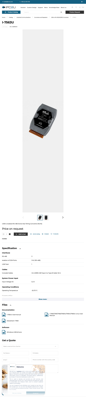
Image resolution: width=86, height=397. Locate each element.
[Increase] (9, 234)
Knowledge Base (54, 7)
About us (63, 7)
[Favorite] (54, 234)
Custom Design (32, 7)
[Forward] (62, 217)
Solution (23, 7)
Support (40, 7)
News (46, 7)
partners (19, 371)
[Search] (61, 12)
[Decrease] (3, 234)
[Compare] (45, 234)
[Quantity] (6, 234)
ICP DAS (5, 26)
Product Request (75, 12)
